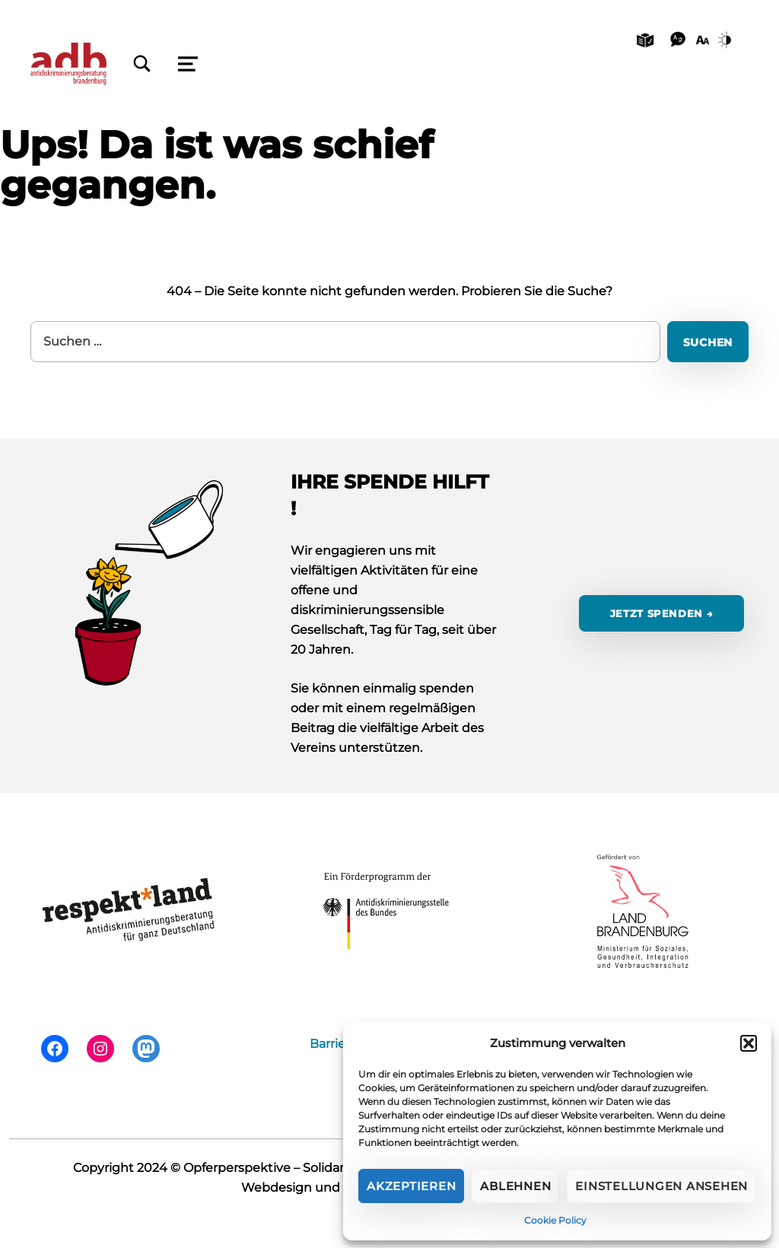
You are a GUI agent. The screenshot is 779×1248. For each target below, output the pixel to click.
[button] (748, 1043)
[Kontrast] (727, 39)
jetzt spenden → (662, 613)
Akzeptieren (411, 1186)
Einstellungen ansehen (661, 1186)
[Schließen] (142, 64)
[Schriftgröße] (702, 39)
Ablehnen (515, 1186)
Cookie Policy (555, 1220)
